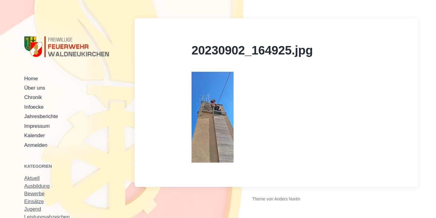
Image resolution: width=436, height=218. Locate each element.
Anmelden (36, 145)
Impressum (37, 126)
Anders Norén (287, 199)
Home (31, 78)
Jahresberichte (41, 116)
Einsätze (34, 201)
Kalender (34, 135)
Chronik (33, 97)
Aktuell (32, 178)
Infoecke (34, 107)
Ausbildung (37, 186)
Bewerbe (34, 194)
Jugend (32, 209)
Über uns (34, 88)
